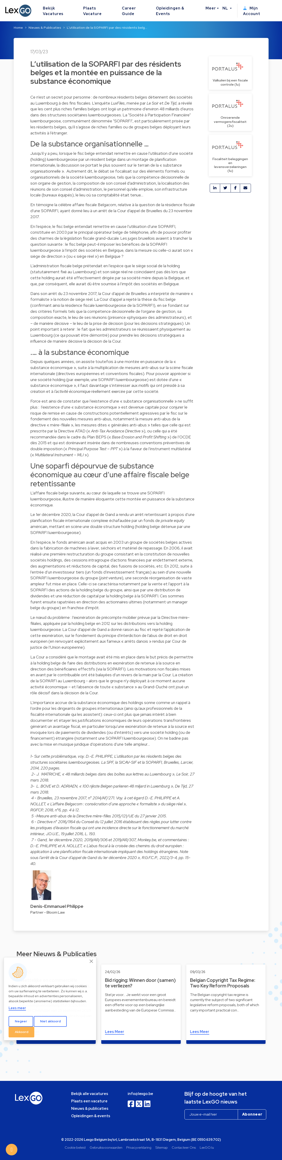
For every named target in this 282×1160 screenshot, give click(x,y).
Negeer (21, 1021)
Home (18, 27)
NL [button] (225, 8)
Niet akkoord (50, 1021)
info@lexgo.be (140, 1093)
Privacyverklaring (138, 1147)
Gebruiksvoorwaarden (106, 1147)
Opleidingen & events (90, 1115)
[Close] (91, 961)
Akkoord (21, 1032)
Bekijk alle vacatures (89, 1093)
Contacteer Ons (184, 1147)
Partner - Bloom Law (47, 912)
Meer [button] (211, 8)
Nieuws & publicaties (89, 1108)
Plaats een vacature (89, 1101)
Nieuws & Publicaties (45, 27)
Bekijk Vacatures (53, 11)
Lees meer (17, 1008)
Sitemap (161, 1147)
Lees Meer (114, 1031)
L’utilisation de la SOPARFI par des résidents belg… (107, 27)
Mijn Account (251, 11)
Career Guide (129, 11)
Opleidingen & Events (170, 11)
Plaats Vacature (92, 11)
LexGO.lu (207, 1147)
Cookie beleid (75, 1147)
